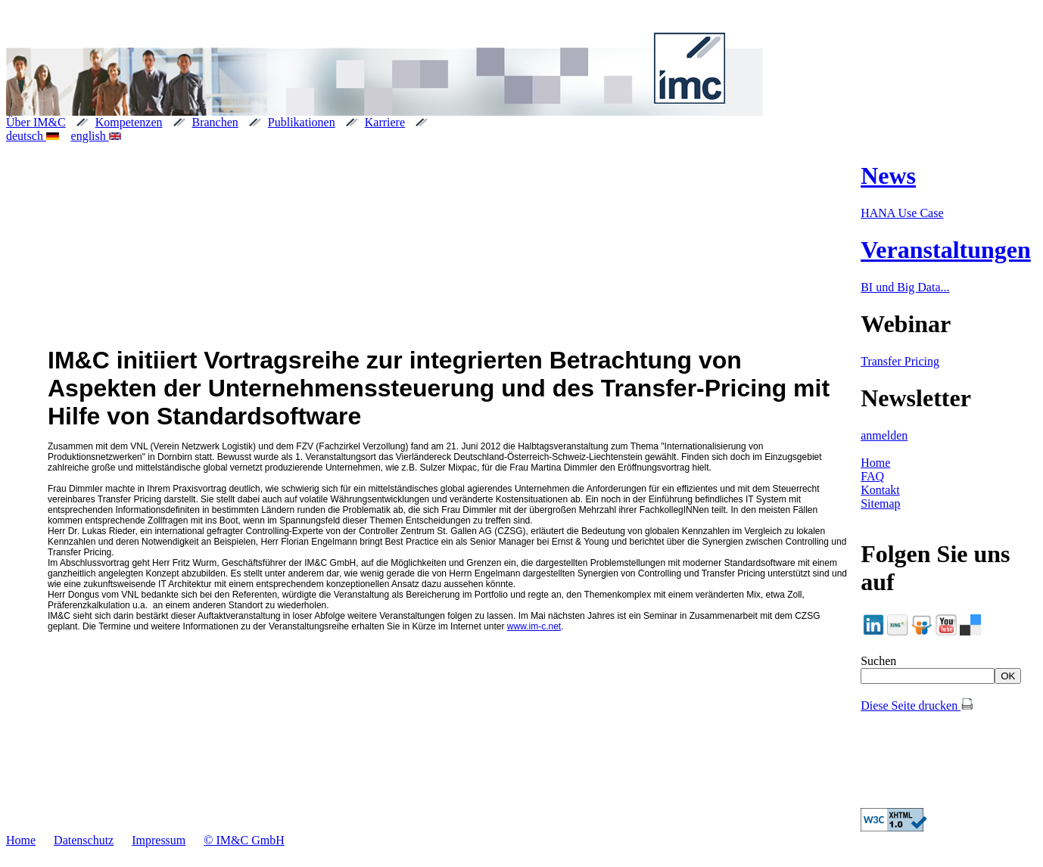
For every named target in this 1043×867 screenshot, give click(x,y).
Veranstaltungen (946, 249)
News (888, 175)
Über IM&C (36, 122)
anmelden (884, 435)
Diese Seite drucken (917, 705)
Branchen (215, 122)
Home (875, 462)
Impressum (158, 840)
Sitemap (880, 503)
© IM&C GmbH (244, 840)
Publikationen (301, 122)
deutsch (32, 135)
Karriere (385, 122)
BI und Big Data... (905, 287)
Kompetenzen (129, 122)
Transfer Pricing (900, 361)
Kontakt (880, 489)
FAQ (872, 476)
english (96, 135)
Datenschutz (84, 840)
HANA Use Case (902, 213)
